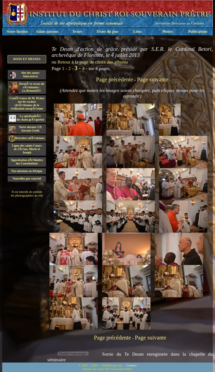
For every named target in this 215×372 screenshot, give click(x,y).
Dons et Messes (27, 59)
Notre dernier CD (25, 129)
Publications (197, 31)
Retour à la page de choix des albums (93, 62)
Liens (137, 31)
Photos (167, 31)
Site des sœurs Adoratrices (24, 75)
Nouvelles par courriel (27, 178)
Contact (131, 365)
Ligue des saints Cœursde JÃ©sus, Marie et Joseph (27, 149)
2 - (71, 68)
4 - (85, 68)
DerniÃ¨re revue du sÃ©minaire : (26, 88)
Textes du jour (107, 31)
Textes (77, 31)
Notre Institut (17, 31)
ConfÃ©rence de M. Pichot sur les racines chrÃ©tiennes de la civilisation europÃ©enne (26, 103)
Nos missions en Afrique (26, 171)
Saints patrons (47, 31)
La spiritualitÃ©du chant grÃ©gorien (26, 118)
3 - (78, 68)
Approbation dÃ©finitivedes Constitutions (27, 161)
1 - (65, 68)
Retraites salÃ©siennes (27, 138)
